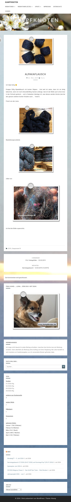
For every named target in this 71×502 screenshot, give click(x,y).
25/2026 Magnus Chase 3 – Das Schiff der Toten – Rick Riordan (27, 470)
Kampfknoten (11, 2)
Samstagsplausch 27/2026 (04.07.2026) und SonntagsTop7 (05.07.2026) (30, 462)
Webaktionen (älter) (24, 6)
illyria (43, 78)
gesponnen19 (16, 248)
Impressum (47, 6)
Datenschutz (57, 6)
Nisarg (53, 498)
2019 (9, 248)
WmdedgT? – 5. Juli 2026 (15, 458)
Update (37, 6)
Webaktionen (9, 6)
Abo (8, 451)
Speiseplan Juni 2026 (14, 466)
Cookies (7, 11)
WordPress (40, 498)
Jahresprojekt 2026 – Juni (15, 474)
